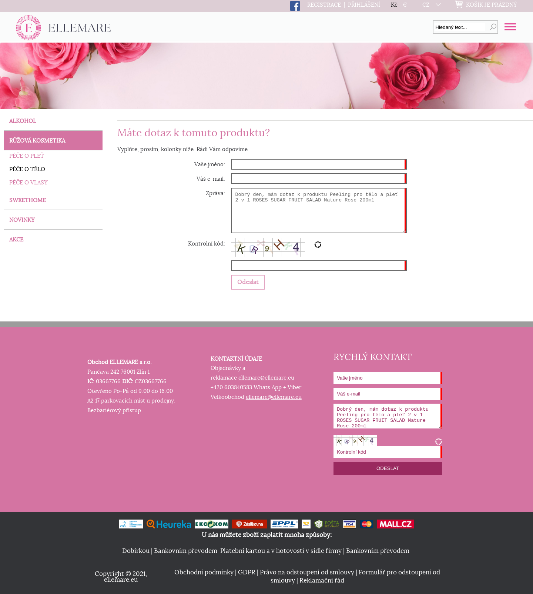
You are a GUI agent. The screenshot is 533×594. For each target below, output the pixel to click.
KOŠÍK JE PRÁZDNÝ (491, 5)
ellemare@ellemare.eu (266, 378)
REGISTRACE (324, 5)
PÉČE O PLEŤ (26, 156)
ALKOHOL (22, 121)
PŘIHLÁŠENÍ (364, 5)
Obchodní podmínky (204, 572)
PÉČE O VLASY (28, 183)
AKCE (16, 240)
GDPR (246, 572)
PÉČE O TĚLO (27, 169)
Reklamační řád (321, 581)
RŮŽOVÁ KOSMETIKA (37, 141)
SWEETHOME (27, 200)
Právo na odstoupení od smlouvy (307, 572)
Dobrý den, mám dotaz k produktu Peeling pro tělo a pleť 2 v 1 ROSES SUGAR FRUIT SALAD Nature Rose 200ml (319, 210)
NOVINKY (22, 220)
